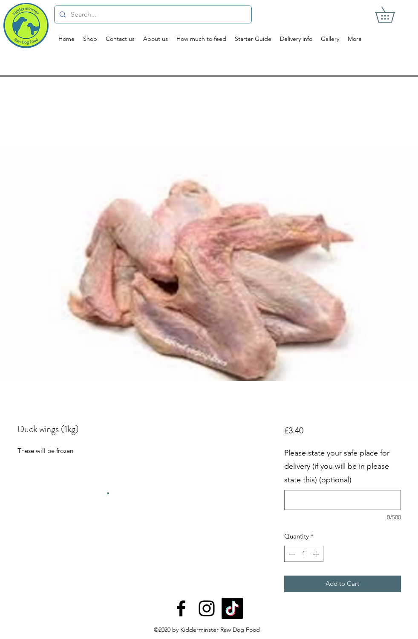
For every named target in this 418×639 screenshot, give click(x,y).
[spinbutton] (304, 554)
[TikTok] (232, 608)
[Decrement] (291, 554)
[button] (392, 14)
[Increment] (317, 554)
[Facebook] (181, 608)
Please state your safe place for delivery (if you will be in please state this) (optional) (336, 466)
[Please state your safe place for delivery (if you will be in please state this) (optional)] (342, 500)
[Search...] (152, 14)
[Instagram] (206, 608)
